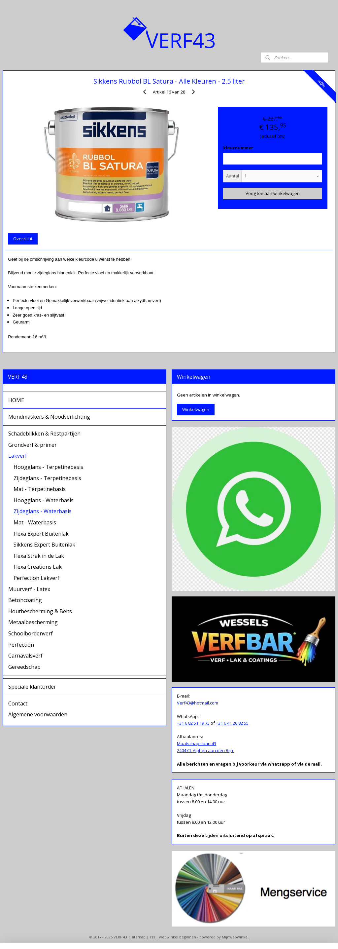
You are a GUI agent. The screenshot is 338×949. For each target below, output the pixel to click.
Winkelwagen (195, 409)
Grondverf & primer (32, 444)
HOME (16, 400)
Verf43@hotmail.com (197, 703)
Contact (17, 703)
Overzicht (22, 239)
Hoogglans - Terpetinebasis (48, 467)
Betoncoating (25, 600)
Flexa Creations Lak (38, 566)
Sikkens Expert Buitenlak (44, 544)
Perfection (21, 644)
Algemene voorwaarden (37, 714)
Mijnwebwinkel (235, 936)
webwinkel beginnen (177, 936)
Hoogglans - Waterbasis (44, 500)
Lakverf (17, 455)
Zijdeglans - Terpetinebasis (47, 478)
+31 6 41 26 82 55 (232, 723)
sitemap (138, 936)
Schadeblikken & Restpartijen (44, 433)
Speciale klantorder (32, 686)
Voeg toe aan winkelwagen (273, 193)
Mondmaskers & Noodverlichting (49, 416)
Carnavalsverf (25, 655)
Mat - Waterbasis (35, 522)
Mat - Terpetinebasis (40, 489)
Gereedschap (24, 666)
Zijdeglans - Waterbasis (43, 511)
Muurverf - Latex (29, 589)
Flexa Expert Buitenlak (41, 533)
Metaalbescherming (33, 622)
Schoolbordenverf (30, 633)
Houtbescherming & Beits (40, 611)
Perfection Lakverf (36, 578)
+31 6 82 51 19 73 (193, 723)
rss (152, 936)
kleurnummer (238, 148)
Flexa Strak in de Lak (39, 555)
